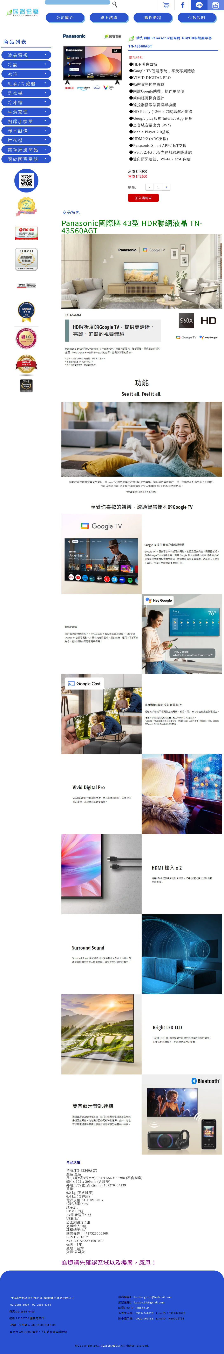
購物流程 (153, 17)
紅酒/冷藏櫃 (27, 83)
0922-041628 (144, 1313)
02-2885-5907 (19, 1305)
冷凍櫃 (27, 102)
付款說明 (196, 17)
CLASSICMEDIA (110, 1345)
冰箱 (27, 74)
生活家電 (27, 111)
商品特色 (71, 212)
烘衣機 (27, 140)
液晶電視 (27, 55)
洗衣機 (27, 92)
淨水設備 (27, 130)
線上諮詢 (109, 17)
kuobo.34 (143, 1308)
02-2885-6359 (41, 1305)
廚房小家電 (27, 121)
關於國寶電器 (27, 159)
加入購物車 (143, 197)
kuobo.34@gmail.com (149, 1302)
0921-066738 (144, 1318)
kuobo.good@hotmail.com (153, 1297)
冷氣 (27, 64)
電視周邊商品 (27, 149)
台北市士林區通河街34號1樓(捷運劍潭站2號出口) (42, 1298)
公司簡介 (65, 17)
